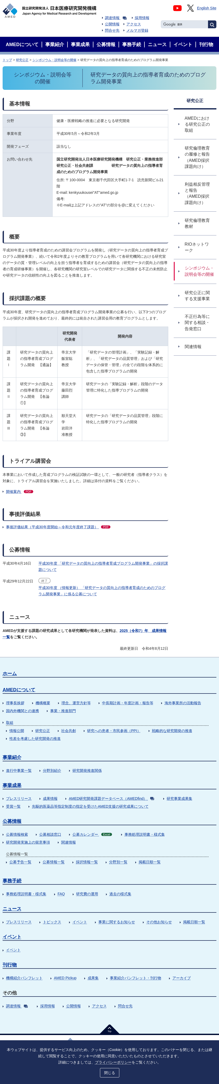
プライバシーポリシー (113, 1062)
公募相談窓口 (50, 834)
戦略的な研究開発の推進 (172, 731)
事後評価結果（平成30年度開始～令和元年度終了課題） (58, 527)
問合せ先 (112, 30)
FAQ (61, 894)
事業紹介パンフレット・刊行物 (135, 978)
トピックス (52, 922)
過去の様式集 (120, 894)
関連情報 (68, 842)
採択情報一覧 (87, 862)
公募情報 (12, 821)
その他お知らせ (159, 922)
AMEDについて (19, 689)
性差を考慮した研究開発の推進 (35, 738)
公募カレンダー (92, 834)
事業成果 (12, 785)
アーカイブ (181, 978)
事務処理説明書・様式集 (145, 834)
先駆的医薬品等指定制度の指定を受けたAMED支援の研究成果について (90, 806)
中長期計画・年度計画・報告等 (127, 703)
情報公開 (16, 731)
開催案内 (19, 491)
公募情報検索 (17, 834)
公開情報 (112, 24)
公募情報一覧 (54, 862)
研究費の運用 (87, 894)
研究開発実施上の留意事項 (28, 842)
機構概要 (43, 703)
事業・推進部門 (63, 711)
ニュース (12, 908)
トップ (7, 60)
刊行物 (10, 964)
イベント (79, 922)
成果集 (93, 978)
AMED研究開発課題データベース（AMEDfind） (111, 798)
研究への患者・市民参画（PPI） (114, 731)
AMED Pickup (65, 978)
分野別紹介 (52, 770)
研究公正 (22, 60)
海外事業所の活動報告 (183, 703)
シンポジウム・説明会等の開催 (54, 60)
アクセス (133, 24)
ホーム (10, 673)
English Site (206, 8)
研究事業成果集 (179, 798)
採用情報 (142, 18)
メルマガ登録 (137, 30)
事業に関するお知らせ (116, 922)
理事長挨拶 (15, 703)
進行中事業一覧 (19, 770)
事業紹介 (12, 757)
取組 (9, 722)
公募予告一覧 (20, 862)
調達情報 (116, 18)
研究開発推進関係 (87, 770)
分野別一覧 (118, 862)
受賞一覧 (13, 806)
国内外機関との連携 (22, 711)
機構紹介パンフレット (24, 978)
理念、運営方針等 (76, 703)
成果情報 (50, 798)
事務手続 (12, 880)
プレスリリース (19, 798)
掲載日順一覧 (150, 862)
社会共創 (68, 731)
